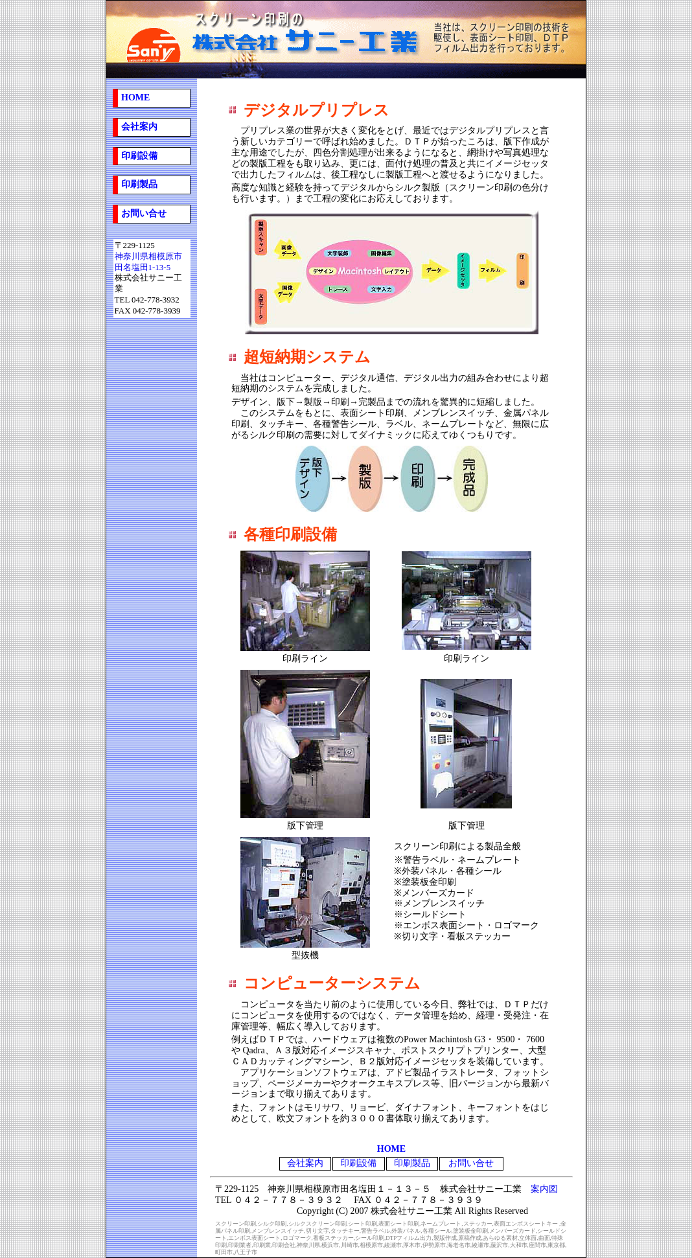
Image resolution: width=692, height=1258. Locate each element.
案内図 (544, 1189)
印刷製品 (139, 184)
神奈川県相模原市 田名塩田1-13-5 (148, 261)
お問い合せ (144, 213)
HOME (135, 97)
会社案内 (139, 127)
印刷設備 (358, 1163)
